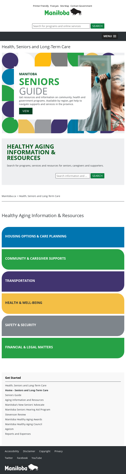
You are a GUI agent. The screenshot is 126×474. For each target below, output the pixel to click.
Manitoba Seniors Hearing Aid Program (27, 409)
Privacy (58, 451)
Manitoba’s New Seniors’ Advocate (24, 404)
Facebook (22, 458)
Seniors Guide (13, 395)
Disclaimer (29, 451)
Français (54, 5)
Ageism (9, 429)
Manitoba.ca (9, 196)
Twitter (9, 458)
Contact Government (81, 5)
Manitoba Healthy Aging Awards (23, 419)
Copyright (44, 451)
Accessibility (12, 451)
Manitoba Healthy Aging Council (23, 424)
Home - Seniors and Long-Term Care (26, 390)
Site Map (64, 5)
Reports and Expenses (18, 433)
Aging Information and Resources (24, 400)
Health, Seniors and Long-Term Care (39, 196)
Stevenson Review (15, 414)
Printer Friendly (41, 5)
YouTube (37, 458)
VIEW (26, 111)
